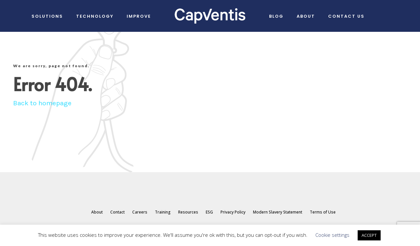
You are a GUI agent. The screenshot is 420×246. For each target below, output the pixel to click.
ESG (209, 212)
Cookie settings (332, 235)
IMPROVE (139, 16)
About (306, 16)
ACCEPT (369, 235)
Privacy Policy (232, 212)
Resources (188, 212)
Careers (139, 212)
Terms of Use (323, 212)
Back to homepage (42, 103)
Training (163, 212)
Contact (117, 212)
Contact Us (346, 16)
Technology (95, 16)
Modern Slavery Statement (277, 212)
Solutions (47, 16)
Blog (276, 16)
